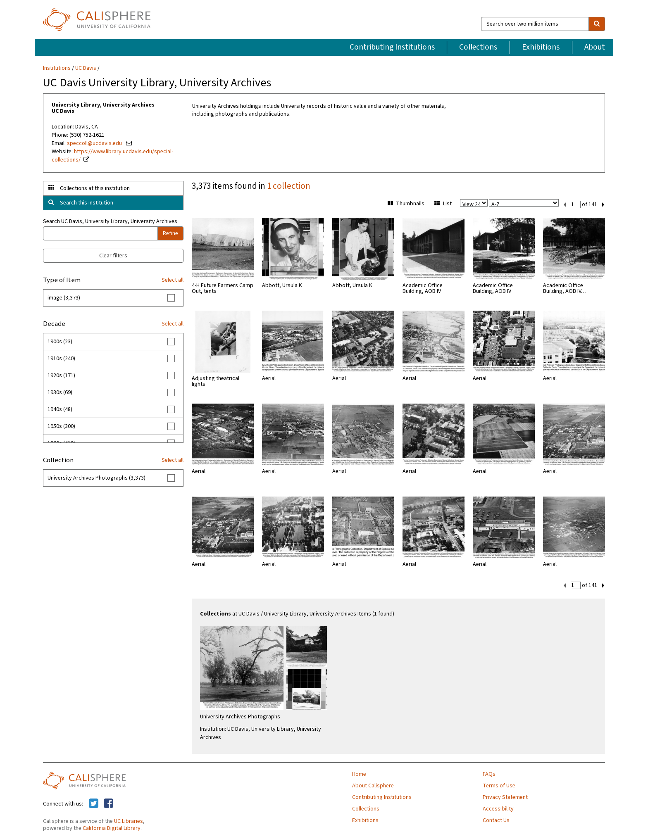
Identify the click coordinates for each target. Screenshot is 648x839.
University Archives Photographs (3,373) (96, 478)
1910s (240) (61, 358)
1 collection (288, 186)
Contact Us (496, 819)
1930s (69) (60, 392)
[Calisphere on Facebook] (108, 803)
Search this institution (86, 203)
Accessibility (498, 808)
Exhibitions (541, 47)
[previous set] (565, 204)
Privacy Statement (505, 796)
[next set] (603, 204)
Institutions (57, 68)
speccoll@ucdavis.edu (95, 143)
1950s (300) (61, 426)
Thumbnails (406, 204)
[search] (596, 24)
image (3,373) (64, 298)
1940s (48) (60, 409)
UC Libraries (128, 820)
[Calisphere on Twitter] (93, 803)
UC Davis (85, 68)
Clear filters (113, 256)
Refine (170, 233)
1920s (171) (61, 375)
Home (359, 773)
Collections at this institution (95, 188)
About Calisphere (373, 785)
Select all (172, 280)
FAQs (489, 773)
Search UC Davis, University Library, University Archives (110, 221)
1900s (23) (60, 342)
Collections (478, 47)
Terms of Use (499, 785)
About (594, 47)
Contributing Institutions (392, 47)
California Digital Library (112, 827)
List (443, 204)
